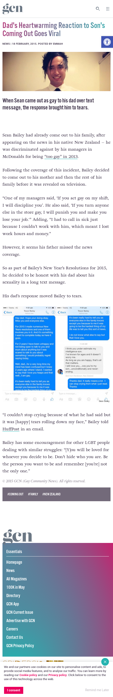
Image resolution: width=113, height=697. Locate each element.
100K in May (15, 587)
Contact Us (14, 637)
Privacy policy (57, 675)
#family (33, 494)
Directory (13, 596)
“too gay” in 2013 (61, 156)
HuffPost (10, 429)
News (10, 571)
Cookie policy (28, 675)
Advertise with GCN (20, 621)
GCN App (12, 604)
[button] (107, 42)
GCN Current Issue (19, 612)
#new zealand (51, 494)
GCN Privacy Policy (20, 646)
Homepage (14, 562)
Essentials (14, 551)
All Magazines (16, 579)
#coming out (15, 494)
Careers (12, 629)
